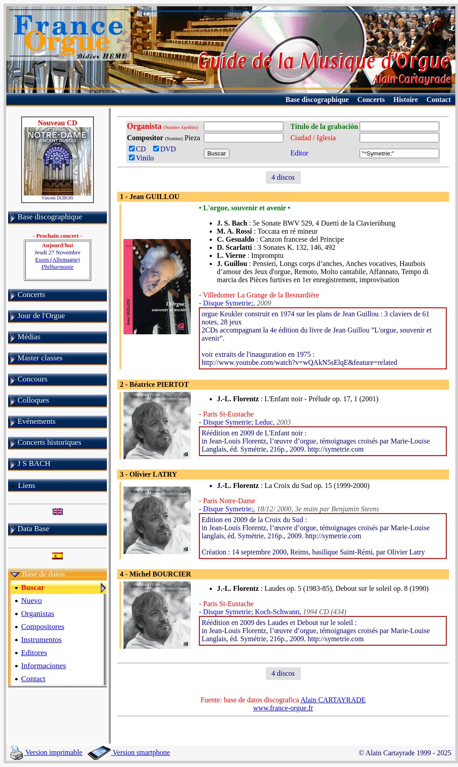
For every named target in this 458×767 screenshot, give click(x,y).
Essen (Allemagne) (57, 263)
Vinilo (141, 158)
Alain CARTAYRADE (333, 700)
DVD (166, 149)
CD (139, 149)
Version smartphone (129, 752)
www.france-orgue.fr (283, 708)
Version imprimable (46, 752)
